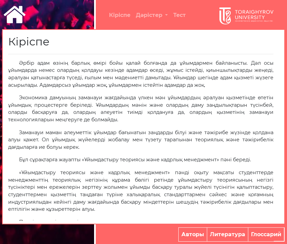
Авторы (192, 234)
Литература (227, 234)
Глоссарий (266, 234)
